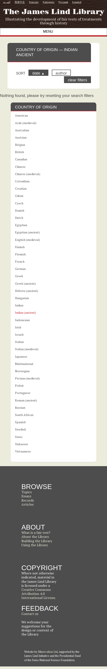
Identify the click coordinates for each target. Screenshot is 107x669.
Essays (26, 496)
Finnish (20, 247)
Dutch (19, 218)
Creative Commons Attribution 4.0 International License (38, 593)
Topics (26, 492)
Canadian (21, 159)
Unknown (21, 444)
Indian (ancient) (25, 312)
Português (48, 2)
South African (24, 415)
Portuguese (22, 393)
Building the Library (36, 541)
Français (34, 2)
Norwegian (22, 371)
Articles (27, 504)
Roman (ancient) (26, 400)
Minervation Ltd (48, 652)
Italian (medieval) (27, 349)
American (21, 115)
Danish (19, 210)
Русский (63, 2)
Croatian (21, 188)
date (38, 73)
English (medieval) (27, 240)
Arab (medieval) (25, 123)
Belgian (20, 145)
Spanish (20, 422)
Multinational (24, 364)
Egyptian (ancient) (27, 232)
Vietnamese (23, 451)
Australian (22, 130)
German (20, 269)
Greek (19, 276)
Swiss (18, 437)
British (19, 152)
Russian (20, 407)
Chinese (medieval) (27, 174)
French (19, 261)
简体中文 (20, 2)
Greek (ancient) (25, 283)
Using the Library (34, 545)
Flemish (20, 254)
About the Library (35, 536)
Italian (19, 342)
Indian (19, 305)
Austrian (21, 137)
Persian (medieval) (27, 378)
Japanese (21, 356)
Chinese (20, 167)
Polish (19, 386)
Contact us (29, 613)
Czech (19, 203)
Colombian (22, 181)
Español (76, 2)
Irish (18, 327)
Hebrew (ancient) (26, 291)
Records (27, 500)
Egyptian (21, 225)
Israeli (19, 334)
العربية (6, 2)
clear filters (77, 80)
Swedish (20, 429)
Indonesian (22, 320)
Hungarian (22, 298)
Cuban (19, 196)
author (61, 73)
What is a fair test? (35, 532)
